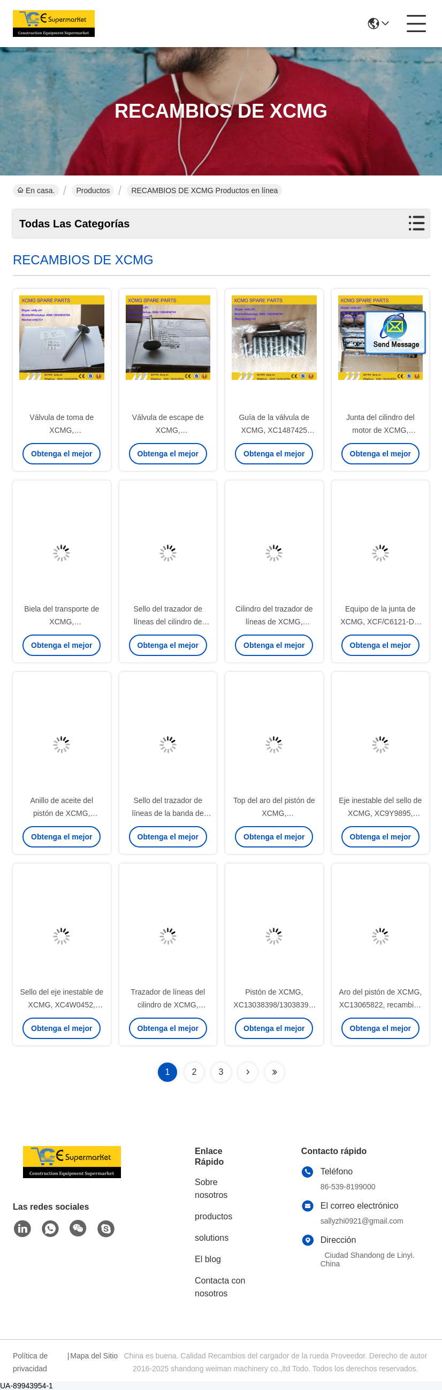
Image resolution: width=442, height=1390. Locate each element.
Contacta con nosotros (220, 1287)
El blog (208, 1259)
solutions (211, 1237)
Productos (93, 190)
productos (213, 1216)
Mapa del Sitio (94, 1355)
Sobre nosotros (211, 1189)
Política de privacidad (30, 1362)
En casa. (36, 190)
